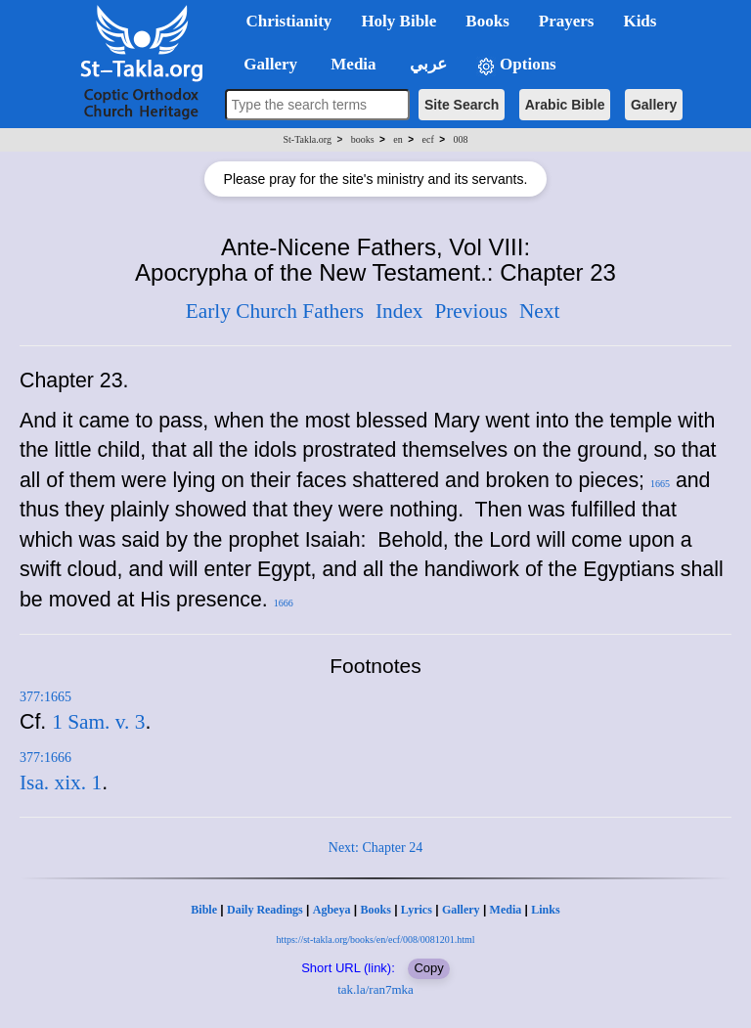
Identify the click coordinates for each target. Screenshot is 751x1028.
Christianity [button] (289, 21)
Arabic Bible (565, 104)
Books (375, 909)
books (363, 139)
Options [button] (516, 65)
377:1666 (45, 757)
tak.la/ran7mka (375, 989)
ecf (428, 139)
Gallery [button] (265, 64)
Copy (428, 968)
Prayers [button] (567, 21)
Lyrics (416, 909)
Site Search (461, 104)
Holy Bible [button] (398, 21)
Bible (204, 909)
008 (460, 139)
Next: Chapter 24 (375, 847)
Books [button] (486, 21)
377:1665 (45, 697)
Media (506, 909)
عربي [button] (426, 64)
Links (545, 909)
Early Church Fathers (275, 311)
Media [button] (351, 64)
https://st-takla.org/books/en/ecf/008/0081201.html (375, 939)
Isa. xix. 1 (61, 782)
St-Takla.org (307, 139)
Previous (471, 311)
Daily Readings (265, 909)
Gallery (654, 104)
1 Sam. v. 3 (98, 722)
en (397, 139)
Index (399, 311)
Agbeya (332, 909)
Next (539, 311)
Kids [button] (639, 21)
